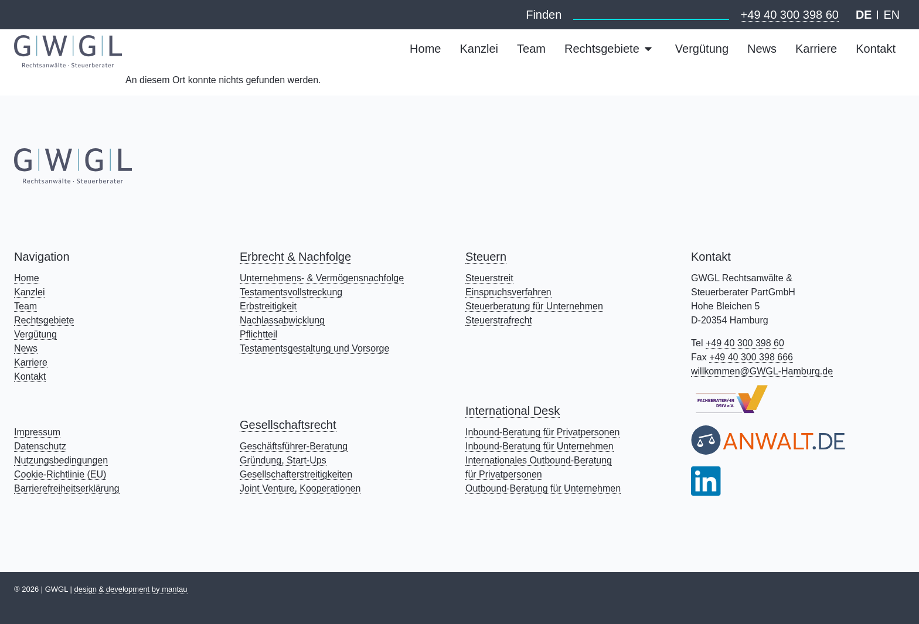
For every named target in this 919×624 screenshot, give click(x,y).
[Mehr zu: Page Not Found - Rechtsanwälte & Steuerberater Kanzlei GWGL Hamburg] (68, 51)
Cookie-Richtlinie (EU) (60, 474)
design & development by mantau (131, 589)
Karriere (30, 362)
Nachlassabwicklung (282, 320)
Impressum (37, 432)
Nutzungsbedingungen (61, 460)
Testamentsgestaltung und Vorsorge (314, 348)
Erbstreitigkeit (268, 306)
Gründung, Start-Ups (283, 460)
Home (26, 278)
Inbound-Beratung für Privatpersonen (542, 432)
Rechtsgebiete (44, 320)
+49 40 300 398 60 (789, 14)
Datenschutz (40, 446)
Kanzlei (29, 292)
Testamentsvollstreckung (291, 292)
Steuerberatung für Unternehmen (534, 306)
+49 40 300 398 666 (751, 357)
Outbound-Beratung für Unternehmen (543, 488)
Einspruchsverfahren (508, 292)
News (26, 348)
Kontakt (30, 376)
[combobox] (651, 13)
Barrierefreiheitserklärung (67, 488)
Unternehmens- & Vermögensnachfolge (322, 278)
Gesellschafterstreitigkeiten (296, 474)
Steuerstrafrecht (498, 320)
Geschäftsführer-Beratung (294, 446)
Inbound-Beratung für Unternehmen (539, 446)
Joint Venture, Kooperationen (300, 488)
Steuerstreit (489, 278)
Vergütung (35, 334)
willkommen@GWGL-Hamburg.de (762, 371)
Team (25, 306)
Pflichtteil (258, 334)
